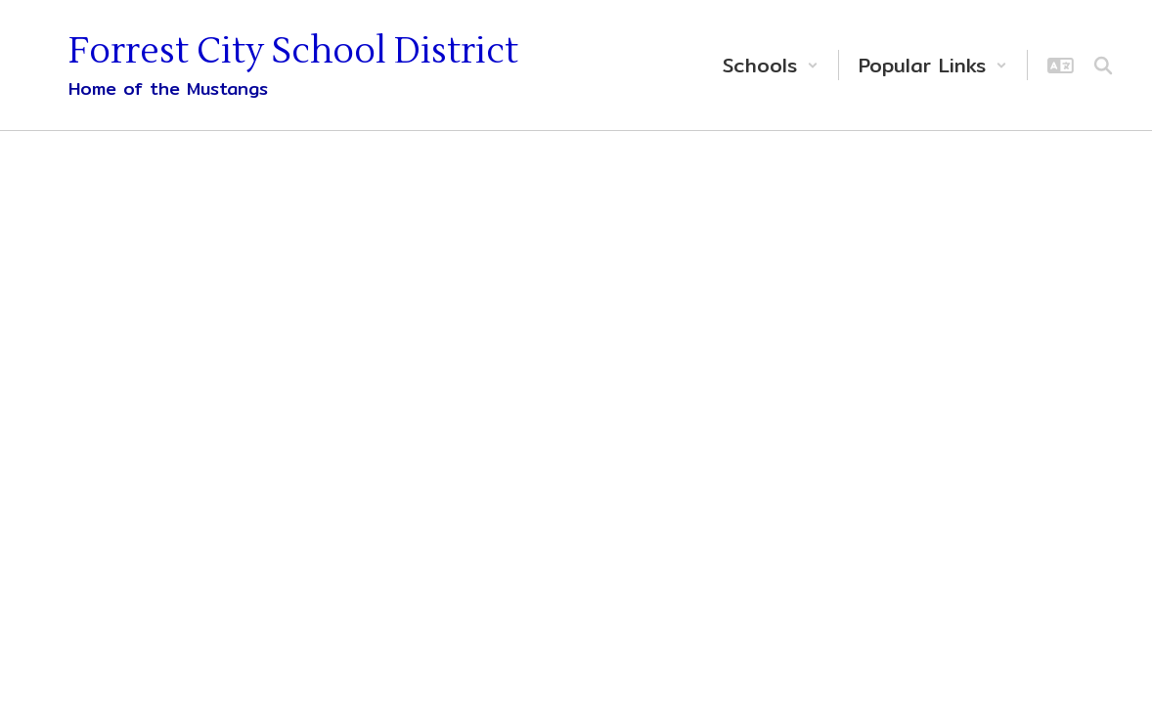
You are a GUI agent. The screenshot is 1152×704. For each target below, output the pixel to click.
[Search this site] (1103, 65)
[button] (771, 65)
